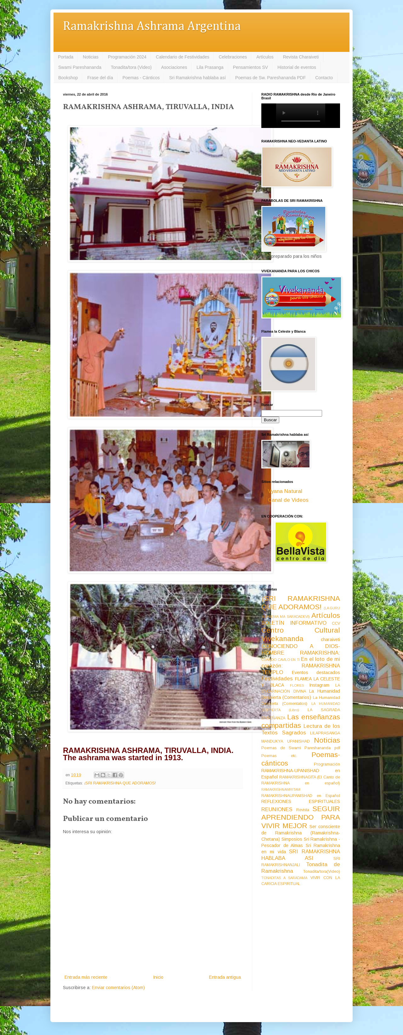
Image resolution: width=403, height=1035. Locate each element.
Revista (302, 810)
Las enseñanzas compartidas (300, 721)
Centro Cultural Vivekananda (300, 634)
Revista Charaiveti (301, 56)
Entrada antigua (225, 977)
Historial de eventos (296, 67)
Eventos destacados (316, 672)
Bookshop (68, 77)
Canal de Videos (288, 500)
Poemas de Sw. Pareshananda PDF (270, 77)
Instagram (319, 685)
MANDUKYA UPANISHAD (285, 741)
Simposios (291, 839)
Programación (327, 764)
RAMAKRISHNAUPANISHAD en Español (300, 796)
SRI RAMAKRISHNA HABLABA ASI (300, 855)
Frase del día (100, 77)
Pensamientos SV (250, 67)
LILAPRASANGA (325, 733)
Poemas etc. (279, 756)
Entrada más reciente (86, 977)
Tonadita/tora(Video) (321, 871)
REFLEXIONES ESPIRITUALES (300, 801)
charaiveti (330, 639)
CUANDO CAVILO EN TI (280, 659)
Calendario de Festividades (182, 56)
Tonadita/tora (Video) (131, 67)
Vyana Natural (285, 491)
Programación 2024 (127, 56)
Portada (65, 56)
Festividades (277, 679)
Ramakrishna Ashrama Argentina (152, 26)
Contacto (324, 77)
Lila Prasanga (210, 67)
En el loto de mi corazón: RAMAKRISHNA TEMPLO (300, 665)
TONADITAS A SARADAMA (284, 878)
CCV (336, 623)
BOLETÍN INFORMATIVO (293, 623)
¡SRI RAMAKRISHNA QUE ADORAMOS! (120, 783)
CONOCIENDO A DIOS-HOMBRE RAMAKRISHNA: (300, 649)
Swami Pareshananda (79, 67)
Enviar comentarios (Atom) (118, 987)
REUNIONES (276, 809)
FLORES (297, 685)
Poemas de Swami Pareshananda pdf (300, 748)
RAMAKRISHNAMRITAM (280, 789)
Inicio (158, 977)
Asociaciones (174, 67)
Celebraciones (233, 56)
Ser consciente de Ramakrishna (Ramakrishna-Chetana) (300, 833)
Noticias (91, 56)
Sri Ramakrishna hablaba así (197, 77)
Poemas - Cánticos (141, 77)
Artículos (264, 56)
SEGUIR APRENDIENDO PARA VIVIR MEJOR (300, 817)
